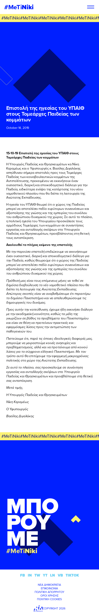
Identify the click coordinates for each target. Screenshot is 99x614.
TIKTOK (72, 575)
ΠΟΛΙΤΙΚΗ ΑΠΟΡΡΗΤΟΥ (49, 592)
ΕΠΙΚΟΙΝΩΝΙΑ (49, 588)
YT (45, 575)
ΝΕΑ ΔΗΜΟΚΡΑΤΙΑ (49, 585)
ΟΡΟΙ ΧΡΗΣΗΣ (49, 596)
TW (37, 575)
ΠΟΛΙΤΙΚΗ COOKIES (49, 599)
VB (60, 575)
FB (22, 575)
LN (52, 575)
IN (30, 575)
